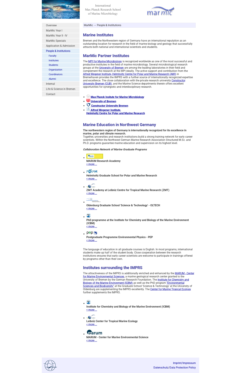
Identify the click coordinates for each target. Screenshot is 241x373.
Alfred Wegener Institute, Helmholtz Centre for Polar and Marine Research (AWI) (129, 74)
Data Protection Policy (183, 367)
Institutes (54, 60)
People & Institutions (58, 51)
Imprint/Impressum (184, 363)
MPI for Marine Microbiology (105, 61)
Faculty (52, 55)
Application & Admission (60, 45)
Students (53, 65)
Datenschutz (160, 367)
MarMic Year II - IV (56, 35)
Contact (50, 94)
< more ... (91, 164)
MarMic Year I (54, 30)
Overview (51, 25)
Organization (55, 69)
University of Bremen (111, 67)
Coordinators (55, 74)
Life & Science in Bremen (60, 89)
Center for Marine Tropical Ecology (170, 289)
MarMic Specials (56, 40)
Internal (50, 83)
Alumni (52, 79)
